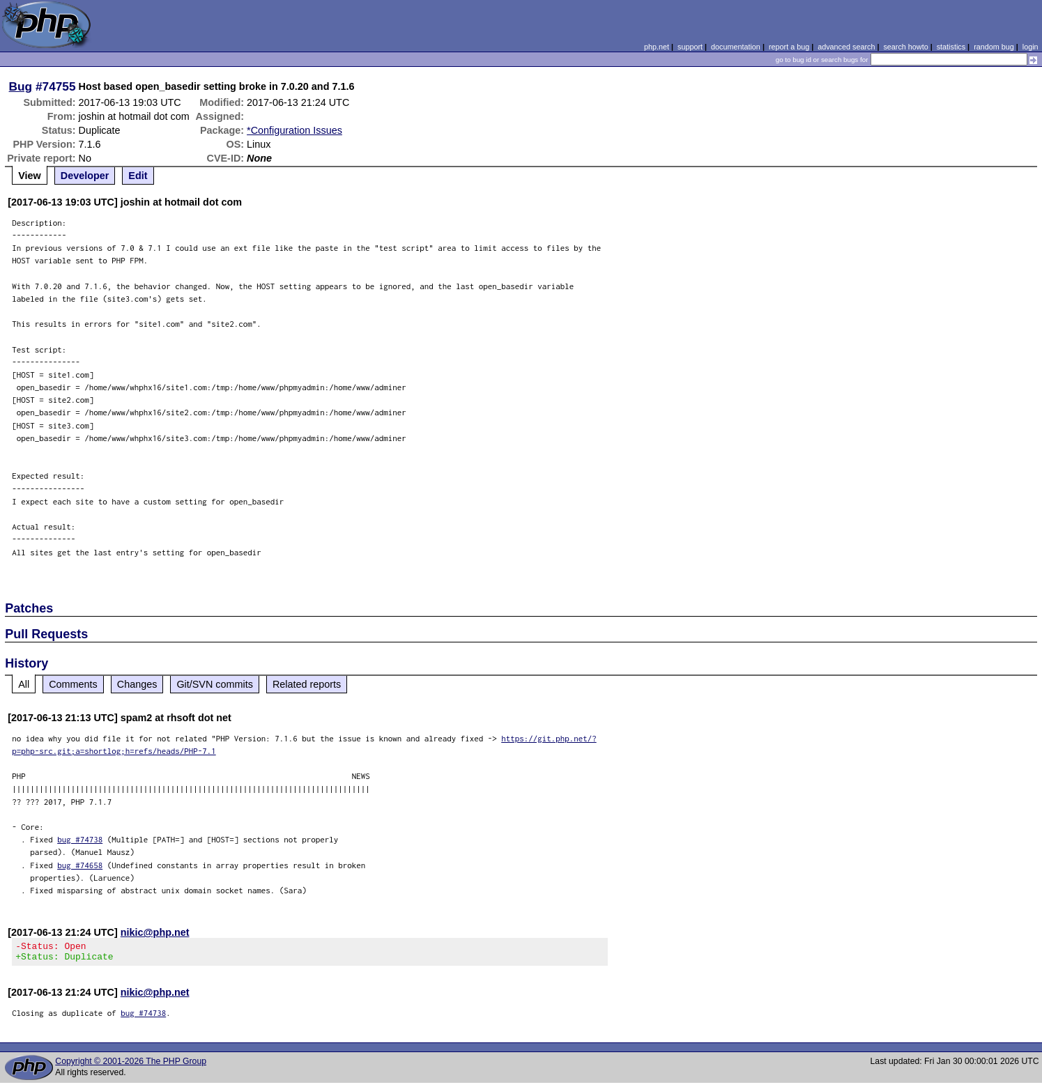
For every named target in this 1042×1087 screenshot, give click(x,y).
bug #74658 (79, 865)
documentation (735, 47)
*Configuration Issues (294, 130)
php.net (656, 47)
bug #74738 (79, 839)
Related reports (307, 684)
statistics (951, 47)
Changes (137, 684)
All (23, 684)
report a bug (789, 47)
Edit (137, 175)
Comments (73, 684)
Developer (85, 175)
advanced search (846, 47)
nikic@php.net (155, 932)
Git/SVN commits (214, 684)
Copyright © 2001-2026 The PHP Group (130, 1065)
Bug (21, 86)
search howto (905, 47)
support (690, 47)
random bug (994, 47)
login (1030, 47)
